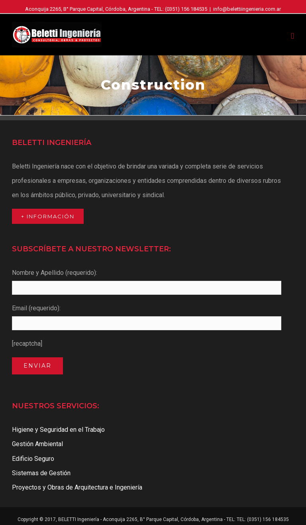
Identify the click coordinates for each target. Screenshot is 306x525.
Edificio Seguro (33, 458)
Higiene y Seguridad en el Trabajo (58, 429)
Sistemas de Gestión (41, 473)
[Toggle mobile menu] (292, 36)
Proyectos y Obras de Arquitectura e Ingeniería (77, 487)
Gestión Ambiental (37, 444)
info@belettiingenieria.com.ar (247, 9)
